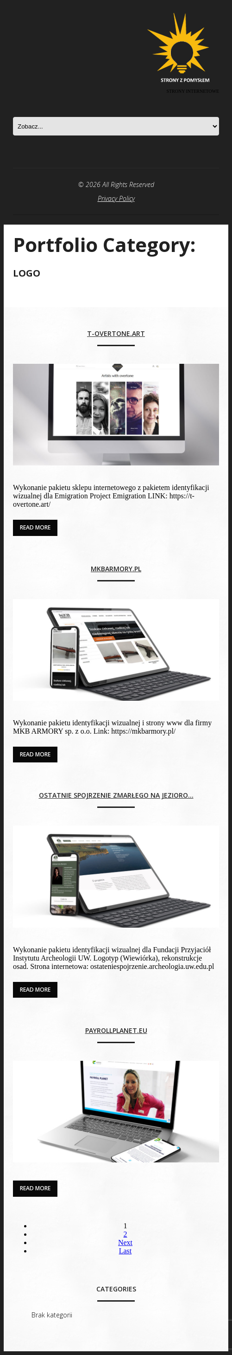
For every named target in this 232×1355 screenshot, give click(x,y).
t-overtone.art (116, 334)
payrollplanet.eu (116, 1031)
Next (125, 1242)
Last (125, 1251)
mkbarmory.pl (116, 569)
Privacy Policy (116, 198)
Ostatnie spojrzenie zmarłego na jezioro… (116, 796)
